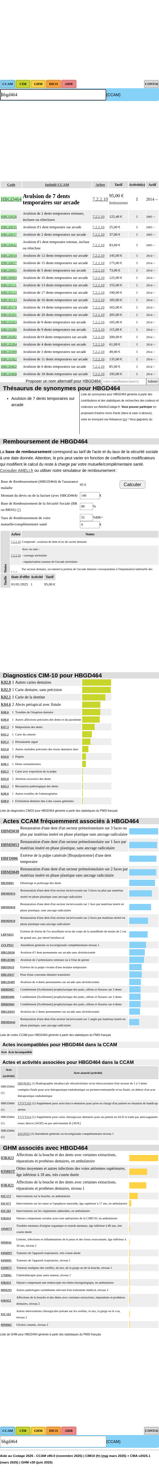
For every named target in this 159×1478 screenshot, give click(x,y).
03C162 (6, 1314)
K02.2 (5, 734)
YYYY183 (24, 1103)
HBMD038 (10, 831)
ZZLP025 (7, 945)
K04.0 (5, 756)
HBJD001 (7, 883)
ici (125, 419)
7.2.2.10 (100, 199)
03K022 (6, 1300)
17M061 (6, 1275)
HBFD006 (9, 858)
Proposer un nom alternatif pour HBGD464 (63, 381)
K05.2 (5, 741)
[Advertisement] (79, 40)
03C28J (6, 1210)
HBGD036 (8, 952)
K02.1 (6, 697)
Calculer (132, 484)
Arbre (100, 184)
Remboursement (118, 202)
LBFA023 (7, 934)
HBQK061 (24, 1083)
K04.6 (6, 704)
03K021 (7, 1185)
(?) (19, 509)
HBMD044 (8, 1022)
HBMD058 (8, 907)
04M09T (6, 1253)
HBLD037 (7, 974)
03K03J (6, 1282)
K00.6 (5, 712)
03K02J (7, 1158)
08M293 (6, 1290)
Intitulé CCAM (57, 184)
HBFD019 (7, 967)
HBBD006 (7, 996)
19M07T (6, 1228)
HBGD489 (8, 982)
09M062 (6, 1324)
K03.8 (5, 749)
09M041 (6, 1242)
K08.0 (5, 801)
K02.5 (5, 771)
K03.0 (5, 778)
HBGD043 (8, 1011)
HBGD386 (8, 959)
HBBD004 (7, 1004)
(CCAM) (113, 94)
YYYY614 (24, 1117)
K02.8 (6, 682)
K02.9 (6, 690)
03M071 (6, 1267)
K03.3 (5, 786)
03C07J (6, 1203)
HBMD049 (10, 872)
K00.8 (5, 793)
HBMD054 (8, 893)
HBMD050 (8, 920)
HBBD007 (7, 989)
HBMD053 (10, 845)
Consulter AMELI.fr (16, 470)
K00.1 (5, 764)
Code (11, 184)
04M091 (6, 1260)
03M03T (8, 1171)
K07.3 (5, 727)
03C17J (6, 1196)
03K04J (6, 1218)
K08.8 (5, 719)
